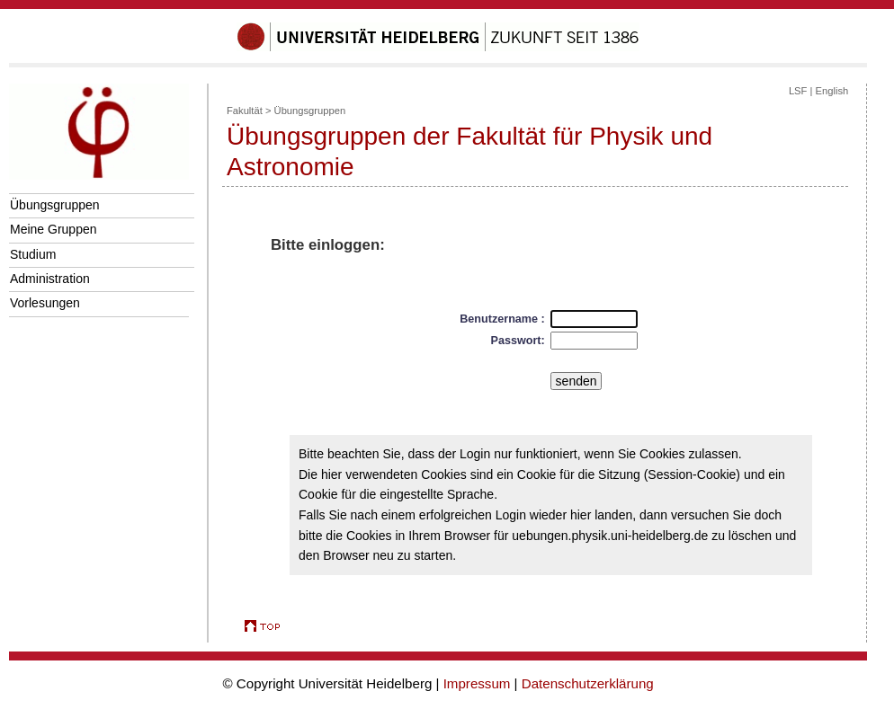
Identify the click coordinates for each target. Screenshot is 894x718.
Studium (33, 254)
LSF (798, 90)
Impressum (477, 683)
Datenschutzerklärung (588, 683)
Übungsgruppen (55, 205)
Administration (50, 278)
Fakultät (245, 110)
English (832, 90)
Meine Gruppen (53, 229)
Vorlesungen (45, 303)
